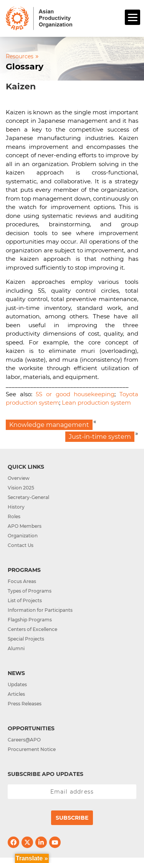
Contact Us (20, 545)
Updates (17, 684)
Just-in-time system (100, 436)
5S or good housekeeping (75, 394)
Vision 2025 (21, 488)
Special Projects (26, 639)
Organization (23, 536)
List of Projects (25, 600)
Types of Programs (29, 591)
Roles (14, 516)
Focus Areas (22, 581)
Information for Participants (40, 610)
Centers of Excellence (32, 629)
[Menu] (132, 17)
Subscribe (72, 817)
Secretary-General (28, 497)
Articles (16, 694)
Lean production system (96, 402)
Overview (19, 478)
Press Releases (24, 704)
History (16, 507)
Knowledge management (49, 424)
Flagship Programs (30, 620)
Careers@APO (24, 740)
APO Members (24, 526)
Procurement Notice (32, 749)
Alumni (16, 648)
